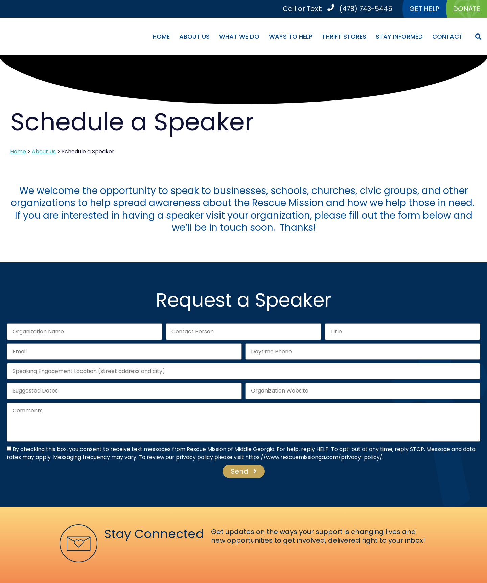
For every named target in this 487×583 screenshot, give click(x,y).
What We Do (239, 36)
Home (161, 36)
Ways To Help (290, 36)
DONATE (466, 9)
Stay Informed (399, 36)
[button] (478, 36)
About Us (194, 36)
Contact (447, 36)
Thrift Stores (344, 36)
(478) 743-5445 (365, 9)
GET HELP (424, 9)
